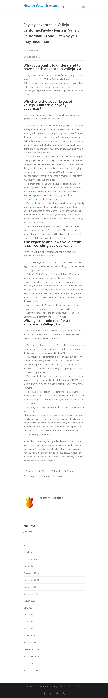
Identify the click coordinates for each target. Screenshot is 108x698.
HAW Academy (50, 686)
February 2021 (30, 559)
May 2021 (28, 538)
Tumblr (55, 471)
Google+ (30, 476)
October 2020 (30, 587)
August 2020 (29, 600)
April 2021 (28, 545)
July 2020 (28, 607)
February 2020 (30, 642)
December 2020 (31, 573)
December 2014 (31, 649)
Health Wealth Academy (44, 5)
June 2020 (28, 614)
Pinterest (69, 471)
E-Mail (57, 476)
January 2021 (30, 566)
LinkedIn (44, 476)
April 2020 (28, 628)
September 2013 (31, 670)
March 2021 (29, 552)
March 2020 (29, 635)
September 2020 (31, 594)
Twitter (43, 471)
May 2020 (28, 621)
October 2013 (30, 663)
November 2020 (31, 580)
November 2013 (31, 656)
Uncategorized (32, 57)
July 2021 (28, 531)
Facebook (29, 471)
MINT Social (76, 686)
